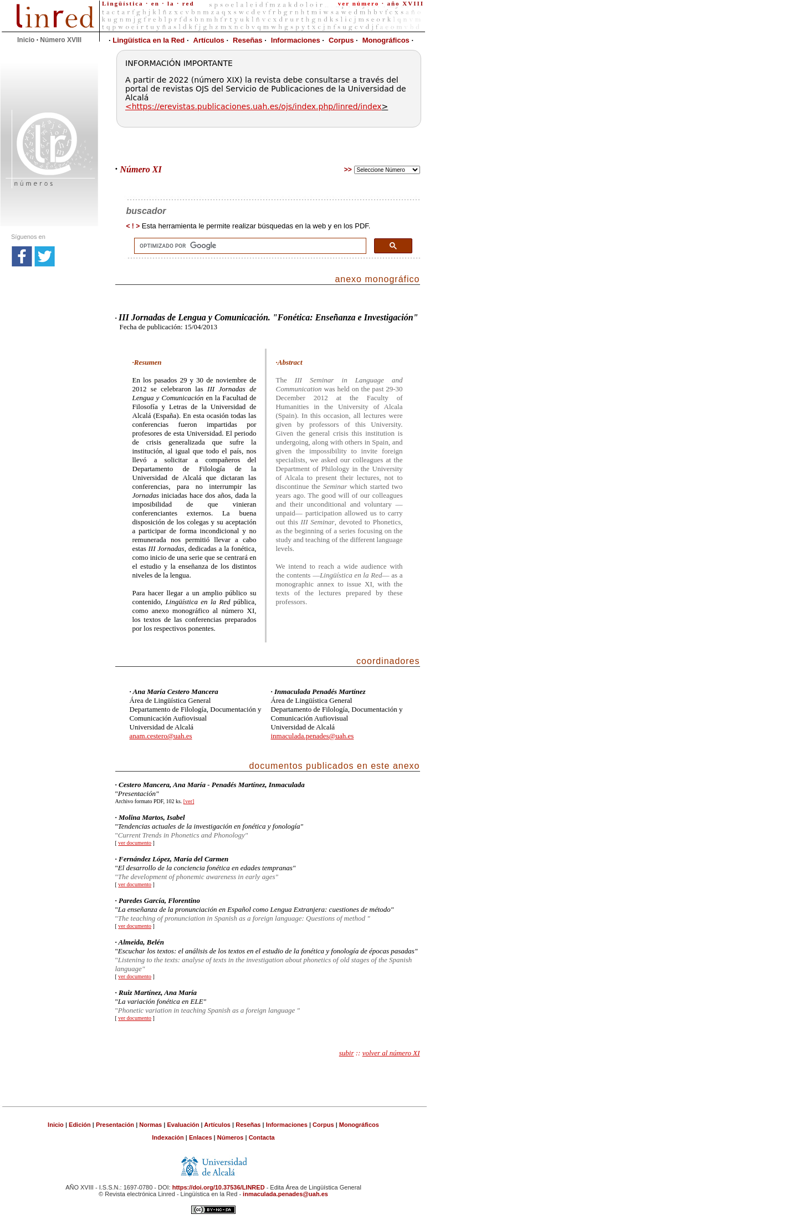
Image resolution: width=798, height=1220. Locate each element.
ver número (358, 3)
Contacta (262, 1137)
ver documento (134, 843)
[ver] (188, 801)
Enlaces (200, 1137)
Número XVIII (60, 40)
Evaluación (183, 1124)
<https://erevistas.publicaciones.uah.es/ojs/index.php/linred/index (253, 106)
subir (346, 1053)
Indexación (167, 1137)
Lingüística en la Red (147, 40)
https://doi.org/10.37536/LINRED (218, 1187)
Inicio (25, 40)
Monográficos (386, 40)
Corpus (341, 40)
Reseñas (247, 40)
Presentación (116, 1124)
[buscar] (249, 246)
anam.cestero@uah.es (161, 736)
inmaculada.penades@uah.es (312, 736)
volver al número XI (391, 1053)
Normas (151, 1124)
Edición (80, 1124)
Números (230, 1137)
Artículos (208, 40)
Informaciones (295, 40)
